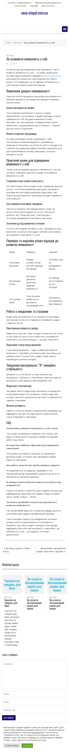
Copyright (34, 6)
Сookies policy (20, 6)
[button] (65, 29)
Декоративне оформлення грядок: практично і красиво (51, 550)
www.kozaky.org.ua (52, 75)
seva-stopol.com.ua (34, 13)
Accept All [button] (27, 745)
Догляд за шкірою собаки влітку (16, 550)
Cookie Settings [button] (11, 745)
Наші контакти (48, 6)
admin (14, 63)
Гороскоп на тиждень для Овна (12, 584)
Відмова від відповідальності (48, 2)
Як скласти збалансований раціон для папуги (34, 584)
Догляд (9, 55)
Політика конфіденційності (20, 2)
